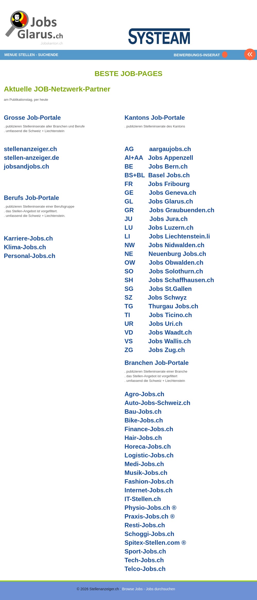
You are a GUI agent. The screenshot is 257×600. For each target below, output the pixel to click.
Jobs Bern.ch (168, 166)
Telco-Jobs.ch (145, 568)
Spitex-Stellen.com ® (155, 542)
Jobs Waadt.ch (170, 332)
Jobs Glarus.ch (170, 201)
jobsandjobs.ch (26, 166)
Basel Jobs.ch (169, 175)
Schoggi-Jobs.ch (149, 533)
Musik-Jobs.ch (146, 472)
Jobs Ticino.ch (170, 314)
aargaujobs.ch (170, 148)
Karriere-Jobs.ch (28, 238)
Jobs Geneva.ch (172, 192)
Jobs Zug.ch (166, 349)
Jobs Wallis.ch (169, 341)
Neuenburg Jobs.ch (177, 253)
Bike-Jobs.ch (144, 420)
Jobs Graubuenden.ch (181, 210)
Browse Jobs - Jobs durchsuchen (148, 589)
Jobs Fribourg (169, 183)
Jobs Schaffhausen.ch (181, 279)
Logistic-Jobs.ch (149, 455)
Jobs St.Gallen (170, 288)
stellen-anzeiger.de (31, 157)
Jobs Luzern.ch (170, 227)
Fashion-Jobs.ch (149, 481)
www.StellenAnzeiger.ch (35, 26)
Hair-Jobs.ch (143, 437)
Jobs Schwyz (167, 297)
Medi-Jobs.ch (144, 463)
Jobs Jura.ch (168, 218)
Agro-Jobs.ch (144, 394)
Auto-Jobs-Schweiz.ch (157, 402)
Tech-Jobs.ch (144, 560)
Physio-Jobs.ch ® (150, 507)
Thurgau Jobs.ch (173, 306)
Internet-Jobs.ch (149, 490)
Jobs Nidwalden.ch (176, 245)
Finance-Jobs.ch (149, 429)
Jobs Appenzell (170, 157)
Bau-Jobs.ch (143, 411)
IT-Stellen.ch (143, 498)
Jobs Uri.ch (166, 323)
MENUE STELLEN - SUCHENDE (31, 55)
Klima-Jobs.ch (25, 247)
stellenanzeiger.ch (30, 148)
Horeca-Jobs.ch (148, 446)
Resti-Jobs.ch (145, 525)
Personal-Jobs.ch (29, 255)
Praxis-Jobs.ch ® (150, 516)
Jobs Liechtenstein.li (179, 236)
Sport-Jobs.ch (145, 551)
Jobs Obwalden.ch (176, 262)
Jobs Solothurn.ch (176, 271)
